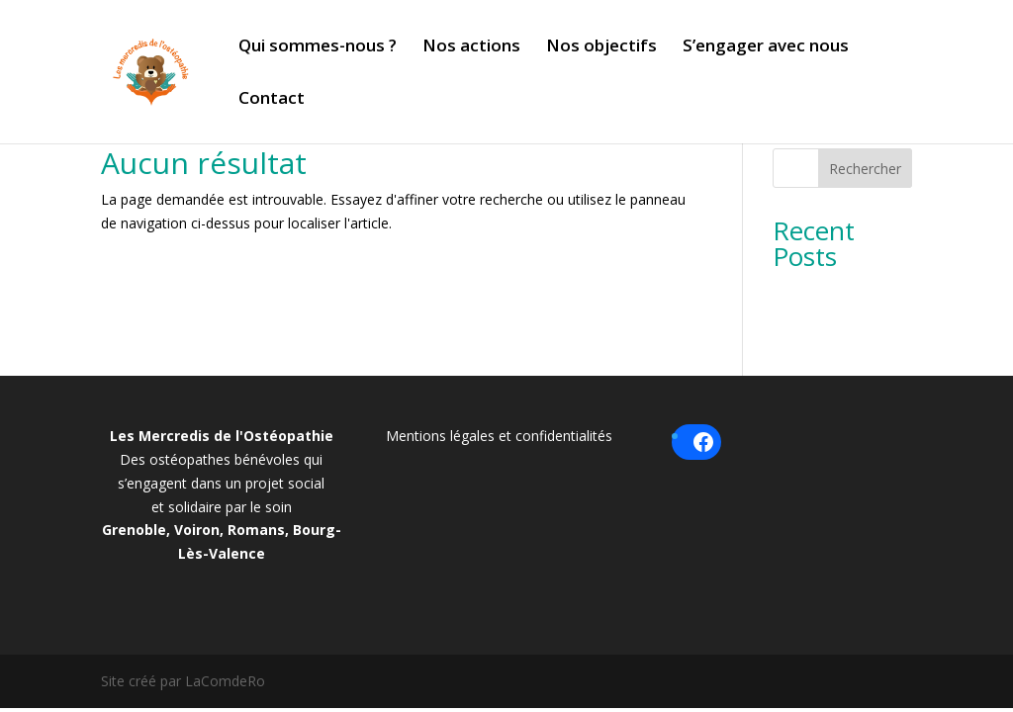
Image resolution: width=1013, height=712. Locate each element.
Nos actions (471, 47)
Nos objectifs (601, 47)
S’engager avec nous (766, 47)
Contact (271, 100)
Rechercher (865, 168)
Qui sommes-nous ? (317, 47)
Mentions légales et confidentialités (499, 435)
